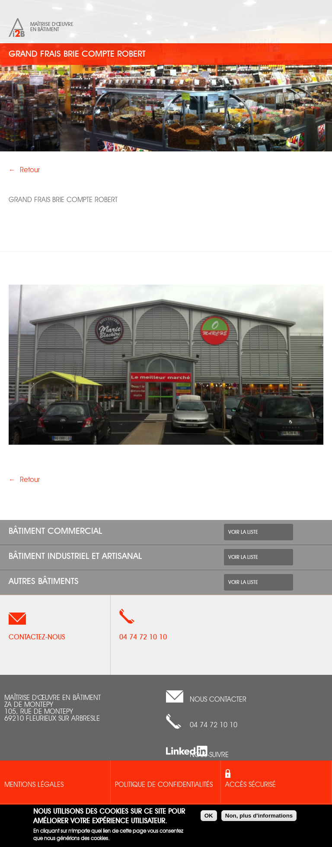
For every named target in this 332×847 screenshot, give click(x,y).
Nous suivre (209, 755)
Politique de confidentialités (164, 785)
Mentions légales (34, 785)
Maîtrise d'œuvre (51, 24)
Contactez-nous (37, 637)
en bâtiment (44, 29)
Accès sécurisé (250, 785)
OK (208, 815)
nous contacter (218, 699)
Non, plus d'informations (259, 815)
